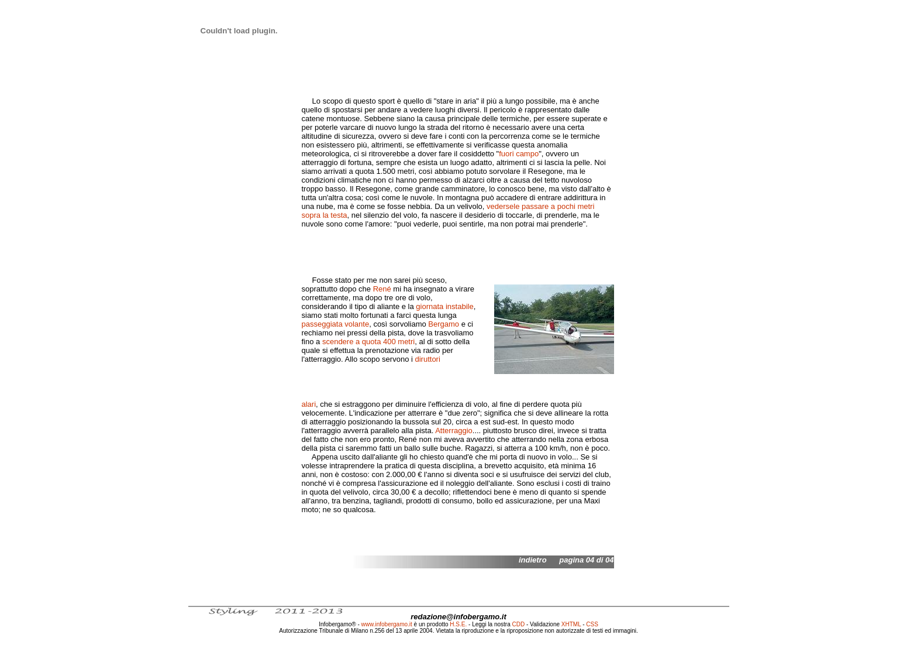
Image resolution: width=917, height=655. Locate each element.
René (382, 288)
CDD (518, 624)
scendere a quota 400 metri (368, 341)
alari (309, 404)
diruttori (427, 359)
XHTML (571, 624)
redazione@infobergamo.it (458, 616)
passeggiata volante (336, 324)
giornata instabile (444, 306)
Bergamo (443, 324)
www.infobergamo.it (386, 624)
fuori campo (519, 153)
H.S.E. (458, 624)
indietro (533, 559)
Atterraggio (454, 430)
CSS (592, 624)
